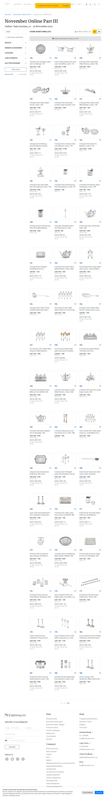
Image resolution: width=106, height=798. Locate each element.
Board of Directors (52, 748)
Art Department (51, 769)
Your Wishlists (51, 736)
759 (80, 345)
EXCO (48, 757)
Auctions (8, 14)
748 (31, 222)
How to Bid (83, 727)
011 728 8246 (83, 735)
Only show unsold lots (15, 37)
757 (31, 345)
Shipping (82, 724)
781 (31, 673)
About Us (49, 739)
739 (31, 99)
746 (56, 181)
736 (31, 58)
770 (56, 509)
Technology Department (54, 786)
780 (80, 632)
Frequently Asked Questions (88, 719)
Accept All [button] (99, 792)
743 (56, 140)
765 (80, 427)
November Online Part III (22, 14)
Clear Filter (22, 74)
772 (31, 550)
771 (80, 509)
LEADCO (49, 754)
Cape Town (84, 743)
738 (80, 58)
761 (56, 386)
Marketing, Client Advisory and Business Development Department (67, 763)
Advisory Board (51, 751)
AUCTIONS (17, 4)
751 (31, 263)
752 (56, 263)
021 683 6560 (83, 746)
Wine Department (51, 780)
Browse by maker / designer (55, 724)
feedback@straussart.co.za (88, 757)
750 (80, 222)
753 (80, 263)
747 (80, 181)
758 (56, 345)
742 (31, 140)
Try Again (66, 5)
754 (31, 304)
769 (31, 509)
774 (80, 550)
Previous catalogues (53, 730)
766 (31, 468)
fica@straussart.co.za (86, 765)
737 (56, 58)
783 (80, 673)
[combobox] (7, 727)
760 (31, 386)
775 (31, 591)
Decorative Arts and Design (55, 772)
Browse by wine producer (54, 722)
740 (56, 99)
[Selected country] (7, 740)
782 (56, 673)
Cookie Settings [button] (87, 792)
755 (56, 304)
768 (80, 468)
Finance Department (52, 783)
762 (80, 386)
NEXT (68, 703)
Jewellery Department (53, 775)
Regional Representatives (54, 766)
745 (31, 181)
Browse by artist (51, 719)
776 (56, 591)
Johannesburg (85, 732)
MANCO (48, 760)
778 (31, 632)
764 (56, 427)
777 (80, 591)
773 (56, 550)
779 (56, 632)
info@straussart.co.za (86, 738)
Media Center (50, 733)
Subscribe (12, 747)
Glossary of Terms (85, 722)
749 (56, 222)
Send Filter (9, 74)
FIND (78, 4)
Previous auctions (52, 727)
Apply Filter (16, 69)
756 (80, 304)
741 (80, 99)
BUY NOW (27, 4)
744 (80, 140)
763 (31, 427)
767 (56, 468)
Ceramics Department (53, 778)
